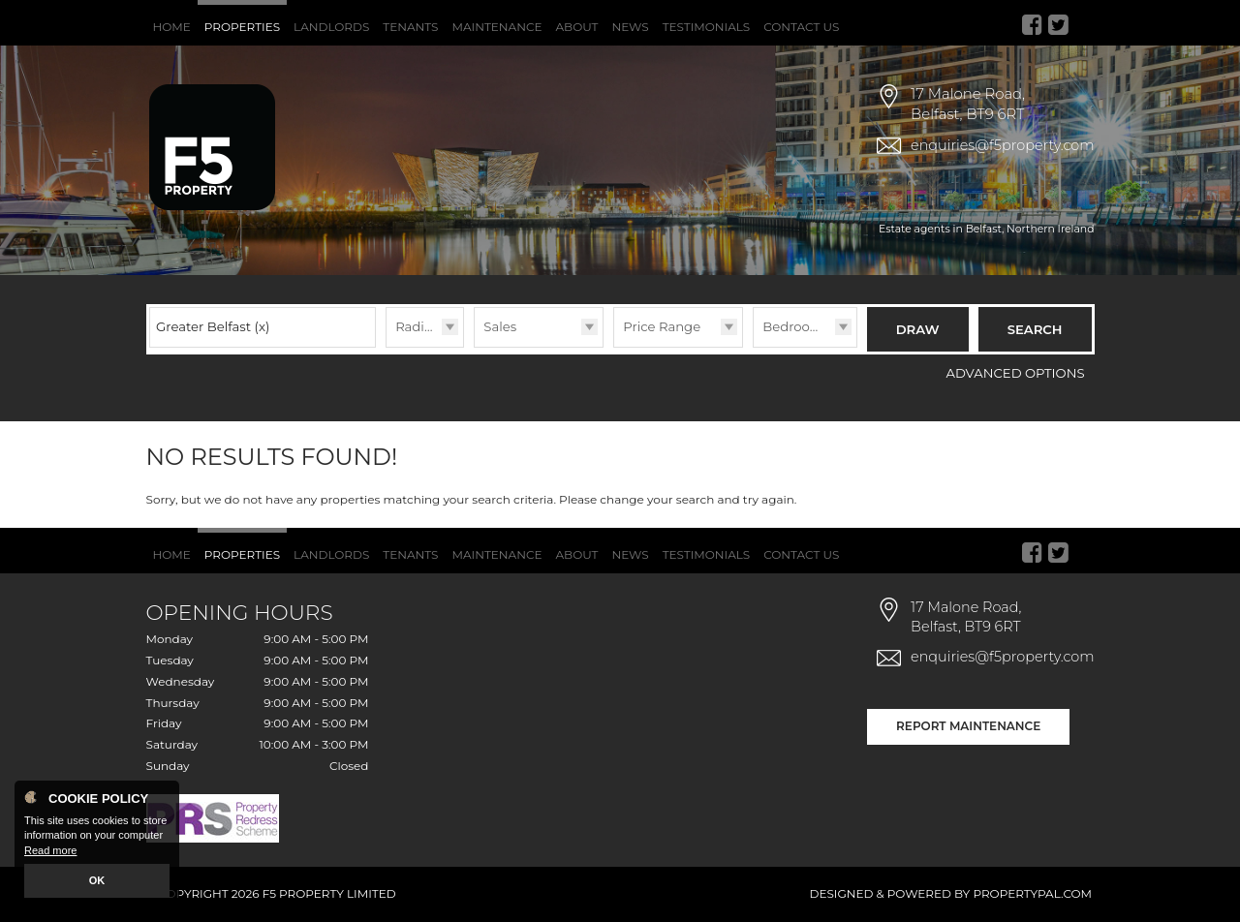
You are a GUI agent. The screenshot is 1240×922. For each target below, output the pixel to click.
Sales (499, 326)
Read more (50, 850)
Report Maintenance (968, 726)
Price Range (661, 326)
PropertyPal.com (1032, 893)
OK (97, 880)
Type (474, 346)
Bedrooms (795, 326)
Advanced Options (1015, 373)
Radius (417, 326)
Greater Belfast (212, 326)
